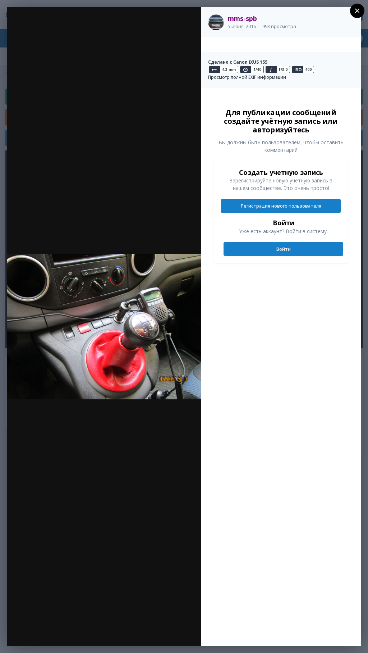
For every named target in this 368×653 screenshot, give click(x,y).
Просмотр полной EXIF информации (247, 77)
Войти (283, 249)
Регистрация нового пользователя (281, 206)
